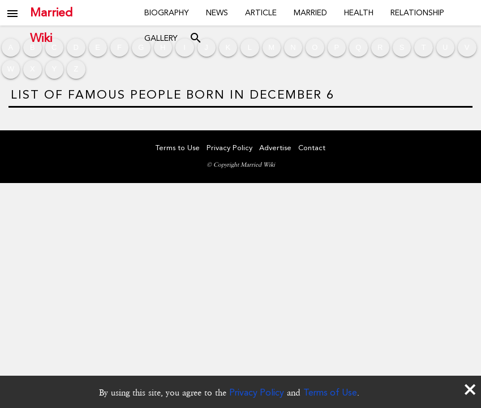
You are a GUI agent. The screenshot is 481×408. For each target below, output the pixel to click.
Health (358, 12)
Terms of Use (330, 392)
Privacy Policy (256, 392)
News (217, 12)
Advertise (275, 147)
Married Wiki (51, 13)
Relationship (417, 12)
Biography (166, 12)
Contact (311, 147)
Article (261, 12)
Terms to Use (178, 147)
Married (310, 12)
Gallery (161, 37)
